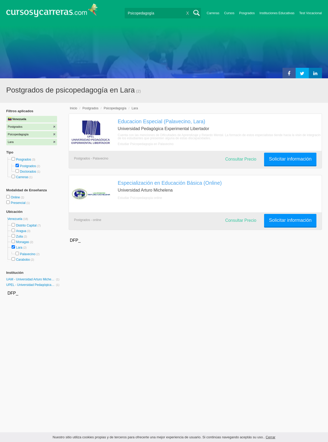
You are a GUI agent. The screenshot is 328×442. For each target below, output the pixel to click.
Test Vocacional (310, 13)
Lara (19, 247)
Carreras (213, 13)
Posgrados (247, 13)
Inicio (73, 108)
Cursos (229, 13)
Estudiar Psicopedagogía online (140, 198)
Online (16, 197)
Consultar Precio (240, 159)
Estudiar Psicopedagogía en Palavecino (146, 144)
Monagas (22, 242)
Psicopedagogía (115, 108)
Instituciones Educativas (276, 13)
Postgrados (28, 166)
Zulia (19, 236)
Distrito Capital (26, 225)
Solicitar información (290, 159)
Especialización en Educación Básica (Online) (170, 183)
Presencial (18, 203)
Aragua (21, 231)
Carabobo (23, 259)
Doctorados (28, 171)
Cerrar (270, 437)
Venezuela (15, 219)
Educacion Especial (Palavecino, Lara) (161, 121)
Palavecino (28, 254)
